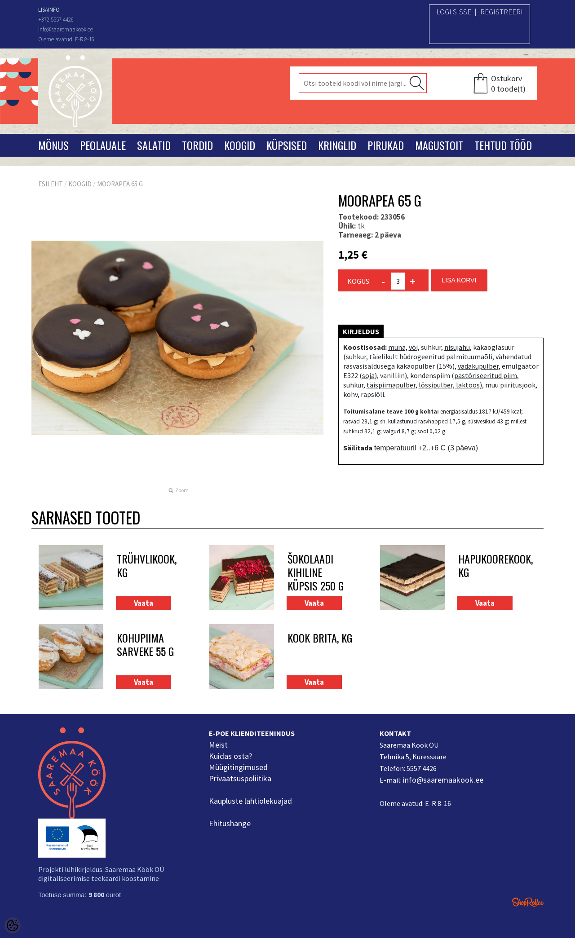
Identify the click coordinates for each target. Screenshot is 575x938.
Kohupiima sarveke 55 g (145, 645)
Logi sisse (453, 12)
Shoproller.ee (528, 902)
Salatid (154, 145)
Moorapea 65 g (120, 184)
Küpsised (286, 145)
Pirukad (385, 145)
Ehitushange (230, 823)
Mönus (53, 145)
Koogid (239, 145)
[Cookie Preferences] (12, 925)
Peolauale (103, 145)
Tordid (197, 145)
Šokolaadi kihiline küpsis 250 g (316, 572)
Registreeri (501, 12)
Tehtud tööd (503, 145)
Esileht (50, 184)
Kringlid (337, 145)
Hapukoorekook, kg (490, 566)
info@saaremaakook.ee (443, 780)
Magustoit (439, 145)
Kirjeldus (361, 331)
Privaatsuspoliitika (240, 778)
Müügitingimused (238, 767)
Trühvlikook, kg (147, 566)
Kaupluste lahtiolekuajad (250, 801)
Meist (218, 745)
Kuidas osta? (230, 756)
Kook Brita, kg (320, 638)
